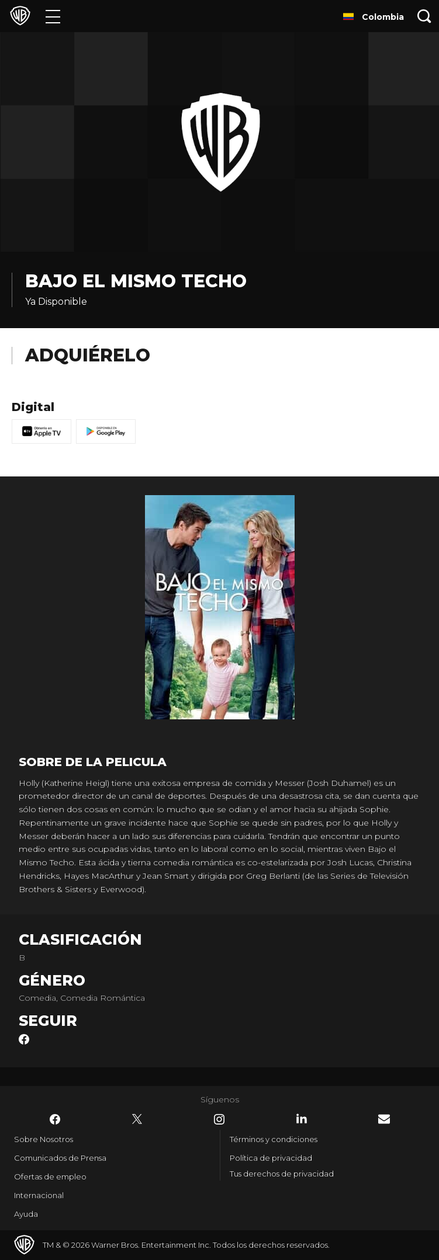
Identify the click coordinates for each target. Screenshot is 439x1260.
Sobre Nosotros (43, 1139)
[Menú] (53, 16)
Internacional (39, 1195)
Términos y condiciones (273, 1139)
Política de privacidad (271, 1157)
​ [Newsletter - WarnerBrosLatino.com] (384, 1119)
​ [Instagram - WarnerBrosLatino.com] (219, 1119)
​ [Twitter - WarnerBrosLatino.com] (137, 1119)
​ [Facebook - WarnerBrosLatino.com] (55, 1119)
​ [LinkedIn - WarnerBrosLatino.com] (302, 1118)
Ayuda (26, 1214)
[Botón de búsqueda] (424, 16)
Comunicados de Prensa (60, 1157)
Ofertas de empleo (50, 1176)
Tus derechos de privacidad (282, 1173)
